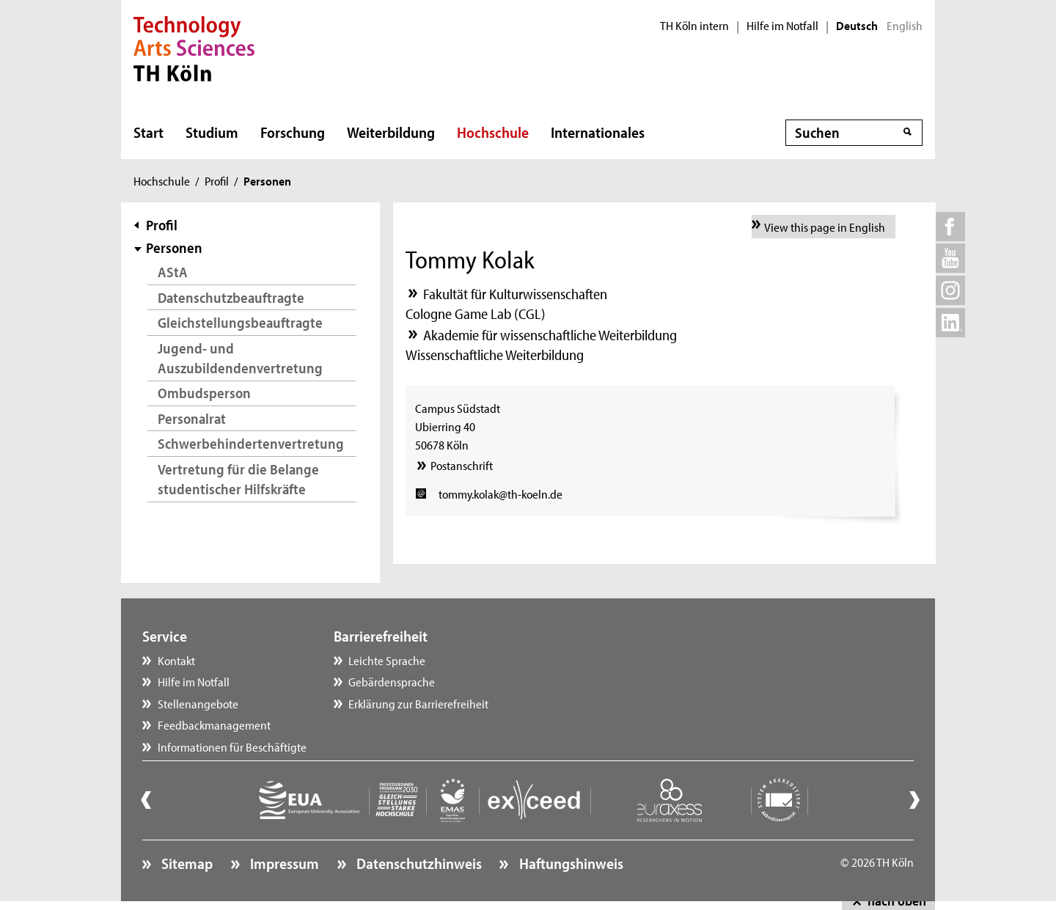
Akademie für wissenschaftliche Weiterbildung (550, 335)
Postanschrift (461, 465)
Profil (217, 180)
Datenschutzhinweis (417, 863)
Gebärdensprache (391, 681)
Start (148, 132)
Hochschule (493, 132)
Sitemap (185, 863)
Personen (174, 247)
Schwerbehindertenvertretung (251, 443)
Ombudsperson (204, 393)
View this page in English (824, 227)
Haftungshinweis (569, 863)
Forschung (292, 132)
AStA (173, 272)
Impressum (283, 863)
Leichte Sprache (386, 660)
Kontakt (176, 660)
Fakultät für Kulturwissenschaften (515, 294)
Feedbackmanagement (214, 724)
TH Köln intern (694, 25)
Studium (212, 132)
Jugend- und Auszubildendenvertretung (240, 358)
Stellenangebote (198, 703)
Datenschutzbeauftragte (231, 297)
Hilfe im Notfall (782, 25)
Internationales (598, 132)
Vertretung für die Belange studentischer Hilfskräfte (238, 479)
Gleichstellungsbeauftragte (240, 322)
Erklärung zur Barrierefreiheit (418, 703)
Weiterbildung (391, 132)
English (905, 25)
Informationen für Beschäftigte (232, 746)
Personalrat (192, 418)
